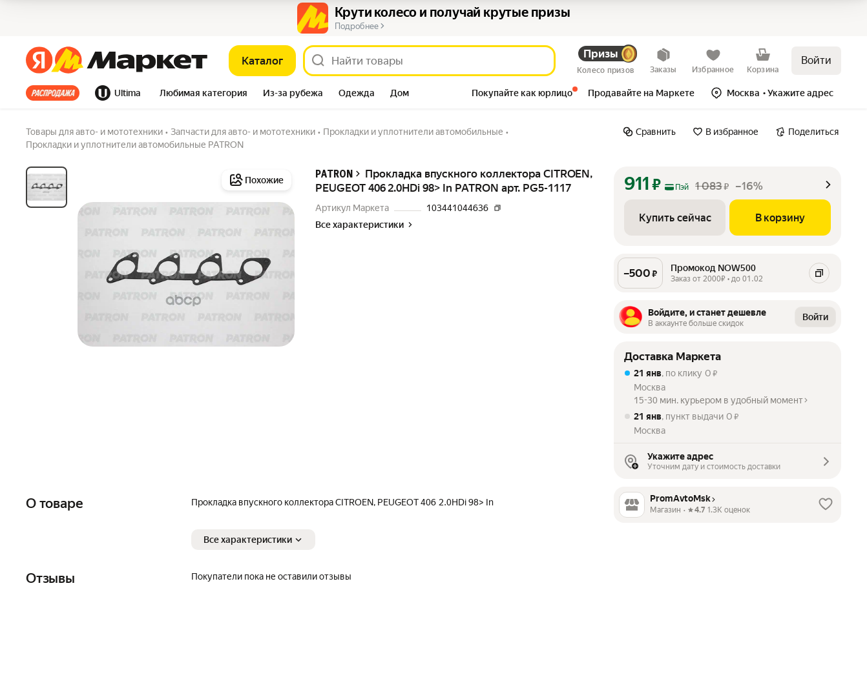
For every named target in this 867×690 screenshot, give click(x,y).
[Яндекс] (39, 60)
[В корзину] (780, 217)
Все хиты (53, 93)
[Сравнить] (649, 132)
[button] (203, 94)
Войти (816, 60)
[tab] (56, 92)
